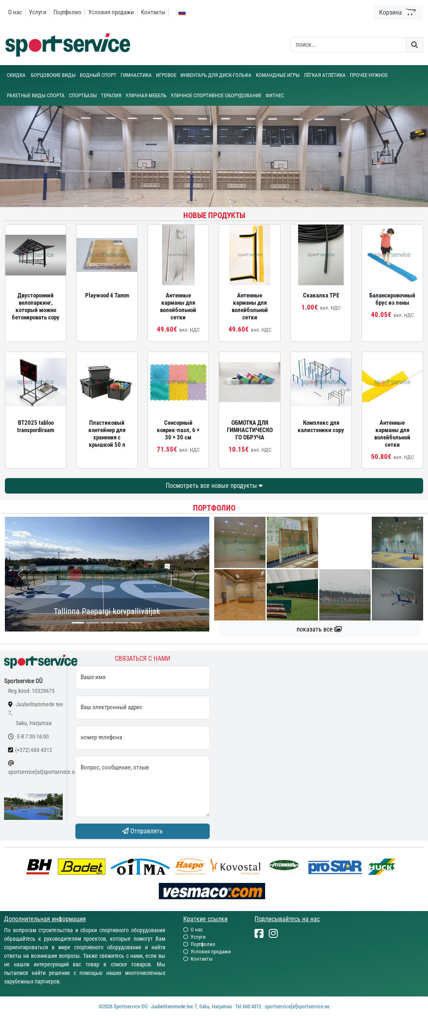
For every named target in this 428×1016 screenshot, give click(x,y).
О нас (15, 12)
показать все (319, 629)
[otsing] (348, 44)
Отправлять (142, 831)
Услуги (37, 12)
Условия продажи (111, 12)
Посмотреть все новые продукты (214, 485)
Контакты (153, 12)
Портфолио (67, 12)
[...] (78, 622)
